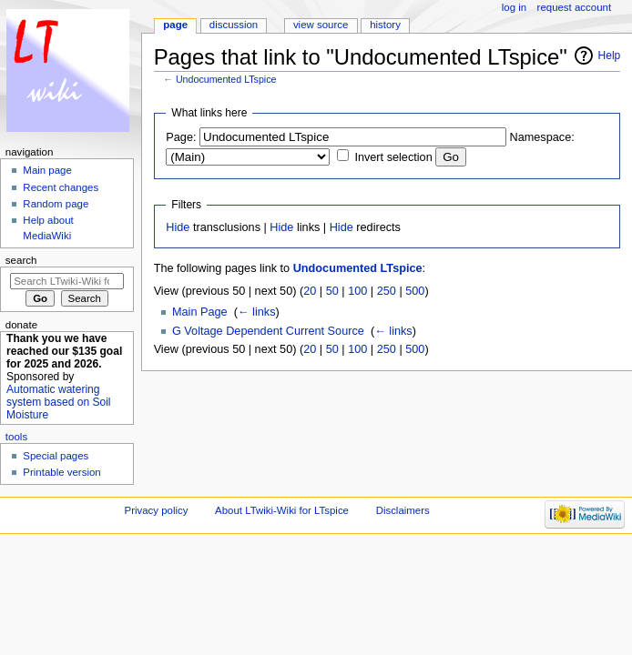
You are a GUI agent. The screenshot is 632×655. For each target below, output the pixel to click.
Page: (181, 137)
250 (386, 291)
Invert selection (393, 157)
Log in (514, 7)
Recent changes (60, 187)
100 (357, 291)
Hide (177, 227)
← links (257, 312)
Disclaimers (403, 510)
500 (414, 291)
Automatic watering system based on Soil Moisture (58, 402)
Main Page (200, 312)
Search (21, 260)
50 (332, 291)
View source (320, 24)
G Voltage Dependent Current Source (268, 331)
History (385, 24)
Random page (55, 203)
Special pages (55, 455)
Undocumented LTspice (226, 79)
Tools (16, 436)
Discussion (233, 24)
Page (175, 24)
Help (609, 55)
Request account (574, 7)
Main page (47, 170)
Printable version (61, 472)
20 (309, 291)
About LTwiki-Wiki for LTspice (282, 510)
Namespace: (542, 137)
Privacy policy (157, 510)
